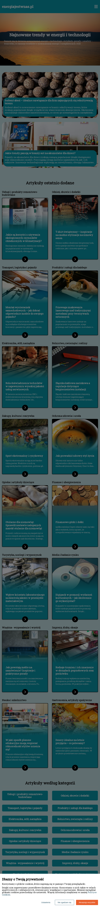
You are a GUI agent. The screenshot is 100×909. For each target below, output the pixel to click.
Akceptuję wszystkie (87, 902)
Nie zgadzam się (64, 902)
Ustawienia (45, 902)
